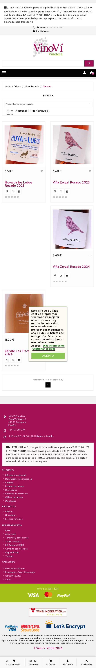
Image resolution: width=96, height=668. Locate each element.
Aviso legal (10, 564)
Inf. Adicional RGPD (14, 575)
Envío (8, 561)
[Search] (47, 63)
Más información (54, 345)
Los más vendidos (14, 533)
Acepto (48, 355)
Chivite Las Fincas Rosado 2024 (24, 426)
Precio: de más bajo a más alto (48, 104)
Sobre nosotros (12, 572)
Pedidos (9, 513)
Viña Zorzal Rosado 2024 (71, 340)
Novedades (10, 529)
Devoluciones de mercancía (18, 509)
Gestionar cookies (43, 348)
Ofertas (9, 525)
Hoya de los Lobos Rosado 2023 (18, 257)
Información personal (15, 506)
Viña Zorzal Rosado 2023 (71, 256)
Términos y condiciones (17, 568)
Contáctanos (42, 31)
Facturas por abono (14, 517)
